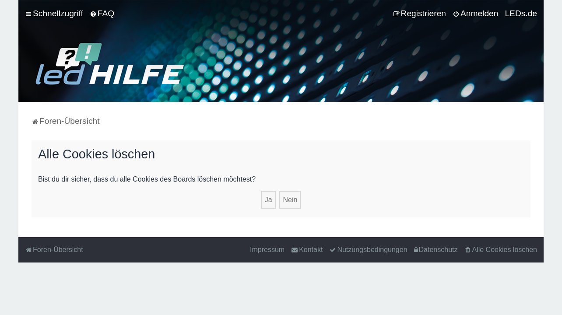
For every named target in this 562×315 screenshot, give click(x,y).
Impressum (267, 249)
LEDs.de (521, 13)
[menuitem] (102, 13)
